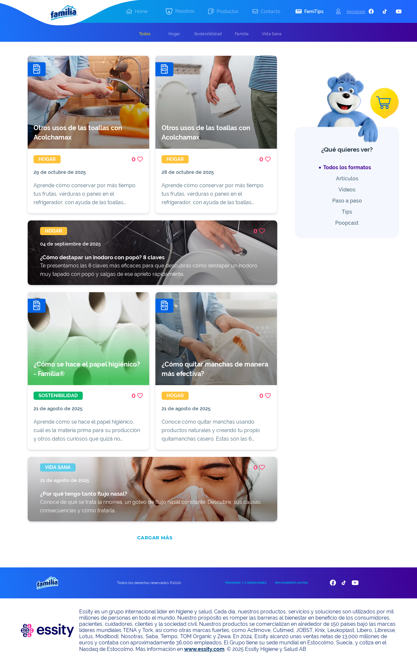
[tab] (145, 34)
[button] (179, 12)
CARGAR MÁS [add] (154, 536)
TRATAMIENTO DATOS (291, 581)
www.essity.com (204, 648)
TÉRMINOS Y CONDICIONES (245, 581)
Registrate (356, 11)
